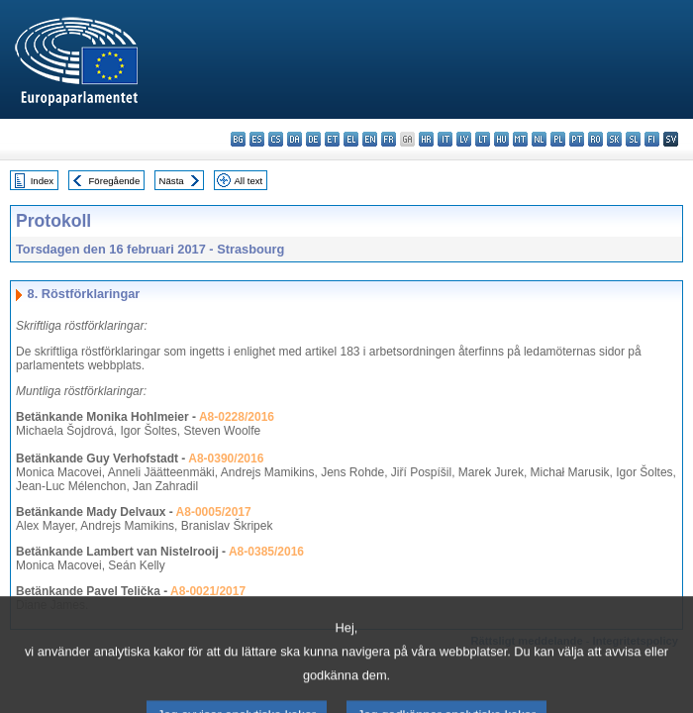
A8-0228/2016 (236, 417)
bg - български (238, 139)
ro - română (595, 139)
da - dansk (294, 139)
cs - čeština (275, 139)
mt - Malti (520, 139)
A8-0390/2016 (225, 458)
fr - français (388, 139)
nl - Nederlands (539, 139)
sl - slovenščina (633, 139)
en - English (369, 139)
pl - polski (557, 139)
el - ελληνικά (351, 139)
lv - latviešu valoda (463, 139)
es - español (256, 139)
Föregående (115, 180)
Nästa (171, 180)
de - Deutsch (313, 139)
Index (42, 180)
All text (248, 180)
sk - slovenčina (614, 139)
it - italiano (445, 139)
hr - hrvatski (426, 139)
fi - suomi (651, 139)
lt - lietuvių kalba (482, 139)
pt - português (576, 139)
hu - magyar (501, 139)
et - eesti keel (332, 139)
